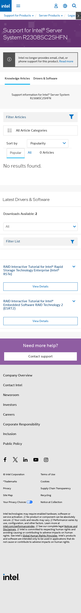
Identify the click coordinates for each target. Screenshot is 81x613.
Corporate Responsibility (21, 424)
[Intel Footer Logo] (11, 577)
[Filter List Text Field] (34, 117)
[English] (65, 6)
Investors (10, 405)
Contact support (40, 356)
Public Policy (12, 444)
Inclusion (9, 434)
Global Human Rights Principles (40, 535)
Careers (9, 414)
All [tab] (29, 152)
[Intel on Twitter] (15, 460)
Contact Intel (12, 385)
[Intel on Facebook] (4, 460)
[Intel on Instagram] (46, 460)
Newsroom (11, 395)
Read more (66, 61)
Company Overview (17, 375)
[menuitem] (50, 15)
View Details (40, 286)
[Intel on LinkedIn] (25, 460)
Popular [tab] (15, 153)
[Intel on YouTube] (35, 460)
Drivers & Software (45, 78)
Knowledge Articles (17, 78)
